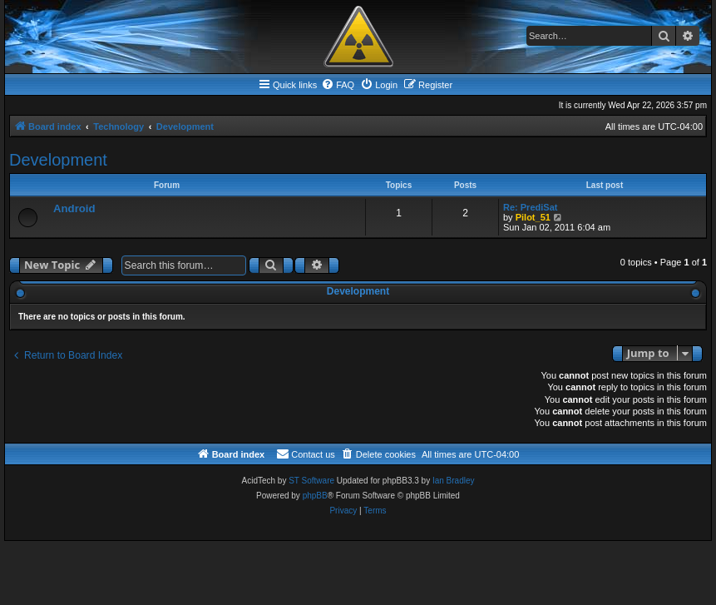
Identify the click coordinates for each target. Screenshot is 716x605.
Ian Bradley (453, 480)
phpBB (315, 495)
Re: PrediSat (530, 207)
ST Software (311, 480)
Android (74, 208)
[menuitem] (337, 85)
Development (58, 160)
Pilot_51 (533, 217)
